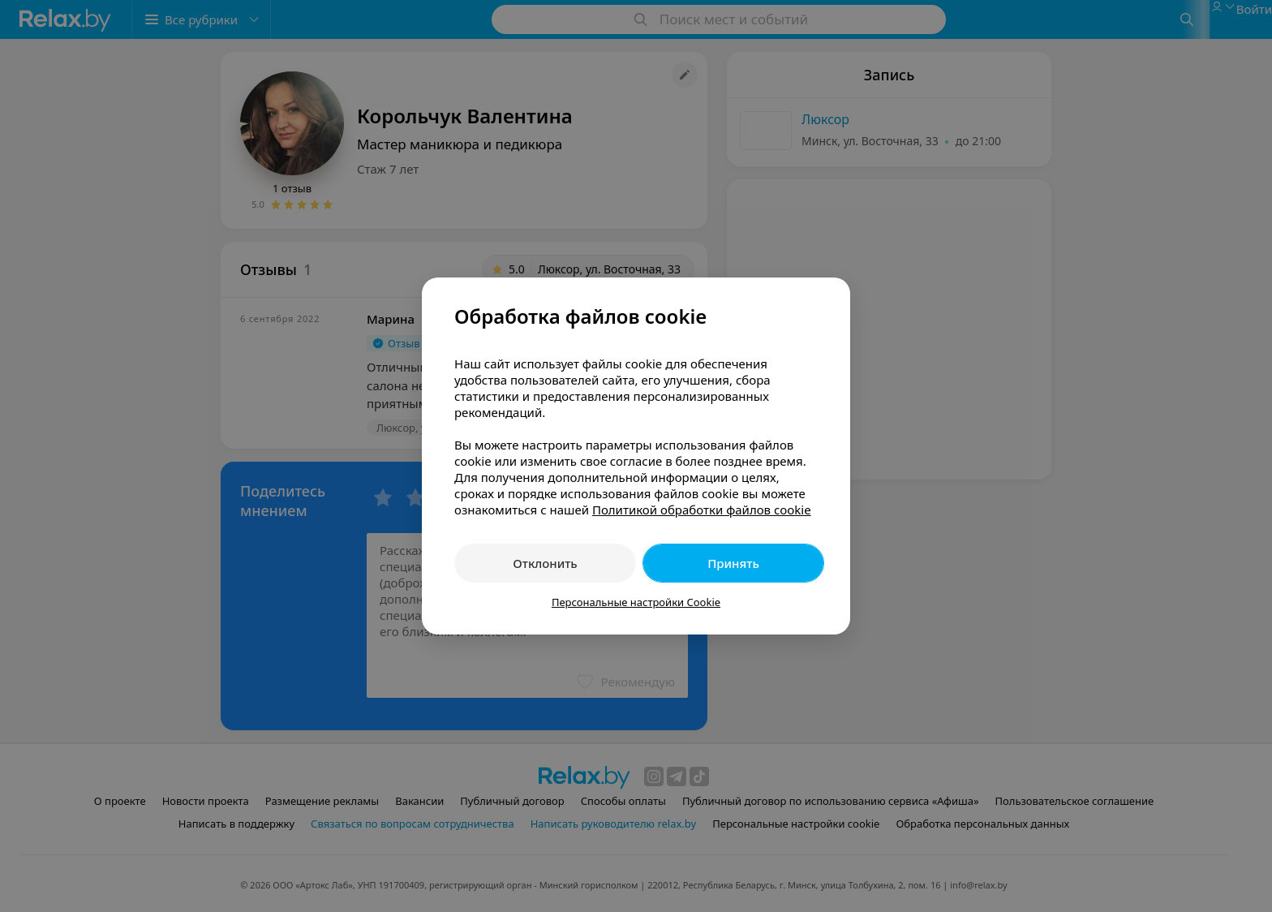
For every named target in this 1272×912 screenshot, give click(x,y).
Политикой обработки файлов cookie (701, 509)
